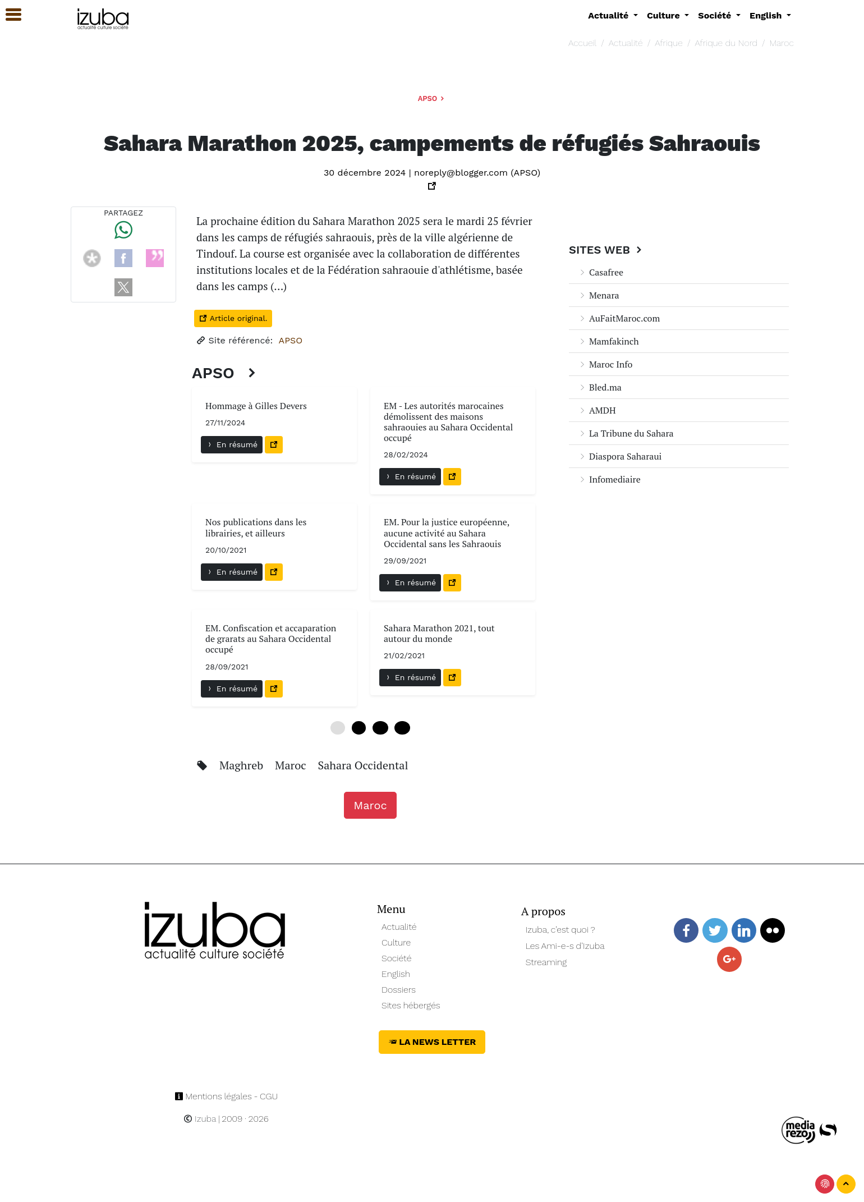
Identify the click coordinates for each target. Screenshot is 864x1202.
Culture (396, 942)
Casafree (600, 272)
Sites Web (607, 249)
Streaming (546, 962)
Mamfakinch (608, 341)
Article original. (233, 318)
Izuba (199, 1118)
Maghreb (242, 765)
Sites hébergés (411, 1005)
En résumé (232, 444)
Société (396, 958)
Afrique (669, 43)
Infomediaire (609, 479)
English (396, 974)
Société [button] (716, 15)
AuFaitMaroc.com (619, 318)
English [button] (767, 15)
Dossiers (399, 989)
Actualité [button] (609, 15)
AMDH (597, 410)
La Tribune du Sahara (626, 433)
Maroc (782, 43)
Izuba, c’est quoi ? (560, 929)
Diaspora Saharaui (619, 456)
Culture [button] (664, 15)
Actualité (626, 43)
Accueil (582, 43)
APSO (432, 98)
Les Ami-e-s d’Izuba (565, 946)
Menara (598, 295)
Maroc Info (605, 364)
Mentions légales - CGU (226, 1096)
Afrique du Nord (726, 43)
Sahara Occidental (363, 765)
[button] (8, 15)
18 (402, 728)
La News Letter (432, 1041)
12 (380, 728)
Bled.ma (600, 387)
